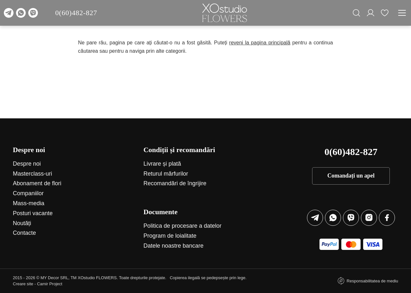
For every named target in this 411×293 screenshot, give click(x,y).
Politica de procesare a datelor (183, 226)
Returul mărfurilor (166, 173)
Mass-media (28, 203)
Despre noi (27, 163)
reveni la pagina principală (260, 42)
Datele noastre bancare (174, 246)
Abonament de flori (37, 183)
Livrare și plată (162, 163)
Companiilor (28, 193)
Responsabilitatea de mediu (372, 281)
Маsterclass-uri (32, 173)
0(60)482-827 (76, 13)
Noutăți (22, 223)
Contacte (24, 233)
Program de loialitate (170, 236)
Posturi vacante (33, 213)
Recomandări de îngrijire (175, 183)
